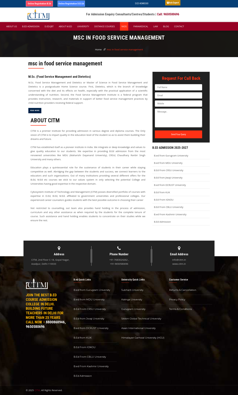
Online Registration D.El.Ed (71, 3)
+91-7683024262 (118, 259)
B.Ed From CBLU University (168, 207)
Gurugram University (133, 309)
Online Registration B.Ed (39, 3)
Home (98, 49)
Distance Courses (104, 26)
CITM (37, 390)
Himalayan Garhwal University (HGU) (142, 337)
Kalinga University (131, 299)
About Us (11, 26)
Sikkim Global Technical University (141, 318)
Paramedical (140, 26)
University (83, 26)
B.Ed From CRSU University (168, 170)
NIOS (124, 26)
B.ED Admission (30, 26)
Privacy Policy (177, 299)
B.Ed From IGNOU (163, 199)
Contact (179, 26)
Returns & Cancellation (182, 289)
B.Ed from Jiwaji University (168, 177)
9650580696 (35, 326)
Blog (166, 26)
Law (155, 26)
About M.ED (65, 26)
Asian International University (138, 328)
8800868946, (56, 322)
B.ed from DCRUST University (170, 184)
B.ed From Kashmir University (170, 214)
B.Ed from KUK (162, 192)
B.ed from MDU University (168, 162)
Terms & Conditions (180, 309)
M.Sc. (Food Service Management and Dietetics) (59, 77)
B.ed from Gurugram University (171, 155)
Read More (34, 111)
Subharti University (132, 289)
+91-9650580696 (119, 263)
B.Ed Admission (162, 221)
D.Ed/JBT (49, 26)
